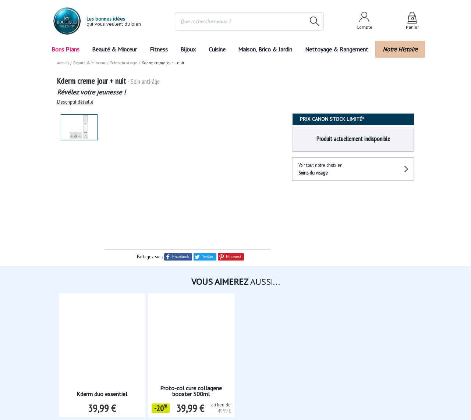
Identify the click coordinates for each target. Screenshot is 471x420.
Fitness (158, 49)
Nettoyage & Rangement (339, 49)
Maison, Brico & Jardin (267, 49)
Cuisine (217, 49)
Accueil (63, 62)
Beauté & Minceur (114, 49)
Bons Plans (65, 49)
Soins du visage (123, 62)
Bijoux (188, 49)
